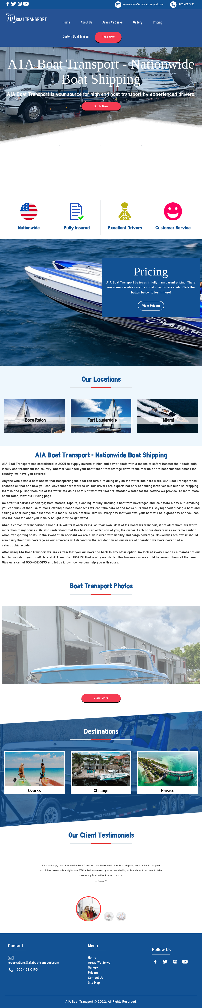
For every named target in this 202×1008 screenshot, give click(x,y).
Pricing (157, 22)
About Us (86, 22)
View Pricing (151, 306)
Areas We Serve (112, 22)
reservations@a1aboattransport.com (139, 4)
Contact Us (95, 978)
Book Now (108, 37)
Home (66, 22)
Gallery (137, 22)
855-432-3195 (182, 4)
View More (101, 698)
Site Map (94, 982)
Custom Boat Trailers (76, 36)
